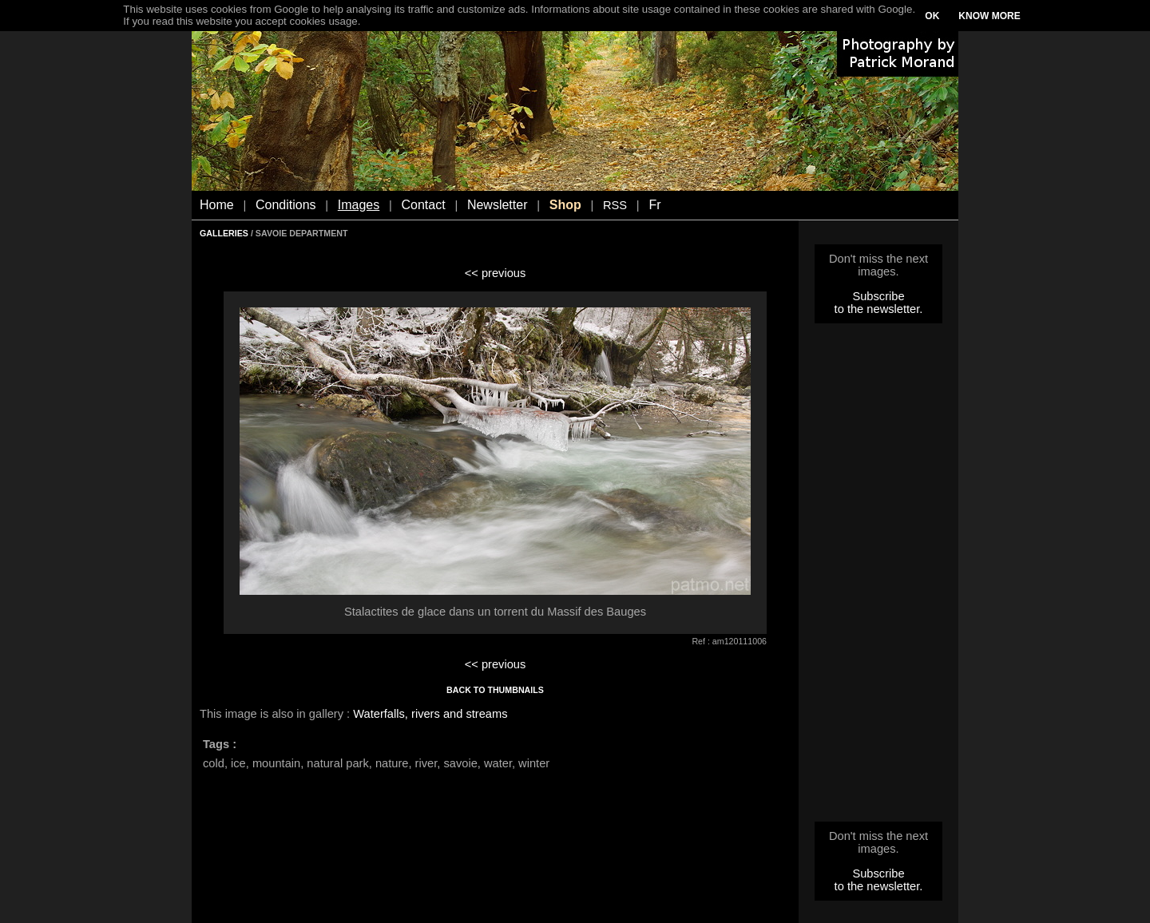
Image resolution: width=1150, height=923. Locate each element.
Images (358, 205)
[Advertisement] (878, 577)
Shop (565, 205)
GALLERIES (224, 233)
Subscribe (878, 296)
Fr (654, 205)
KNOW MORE (989, 16)
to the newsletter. (879, 309)
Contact (424, 205)
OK (932, 16)
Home (217, 205)
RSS (615, 205)
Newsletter (497, 205)
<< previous (495, 273)
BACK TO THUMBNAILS (495, 690)
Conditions (286, 205)
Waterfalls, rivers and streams (430, 713)
